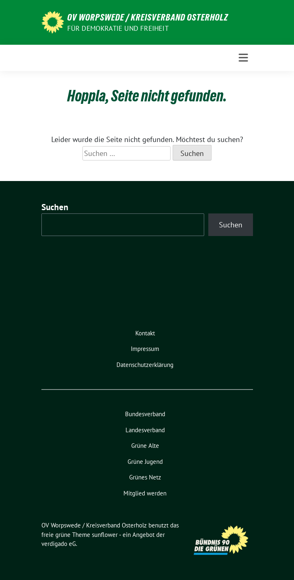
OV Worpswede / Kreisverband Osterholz (147, 17)
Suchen (54, 207)
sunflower (105, 535)
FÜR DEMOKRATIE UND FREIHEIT (118, 28)
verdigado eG (58, 544)
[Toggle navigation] (243, 58)
